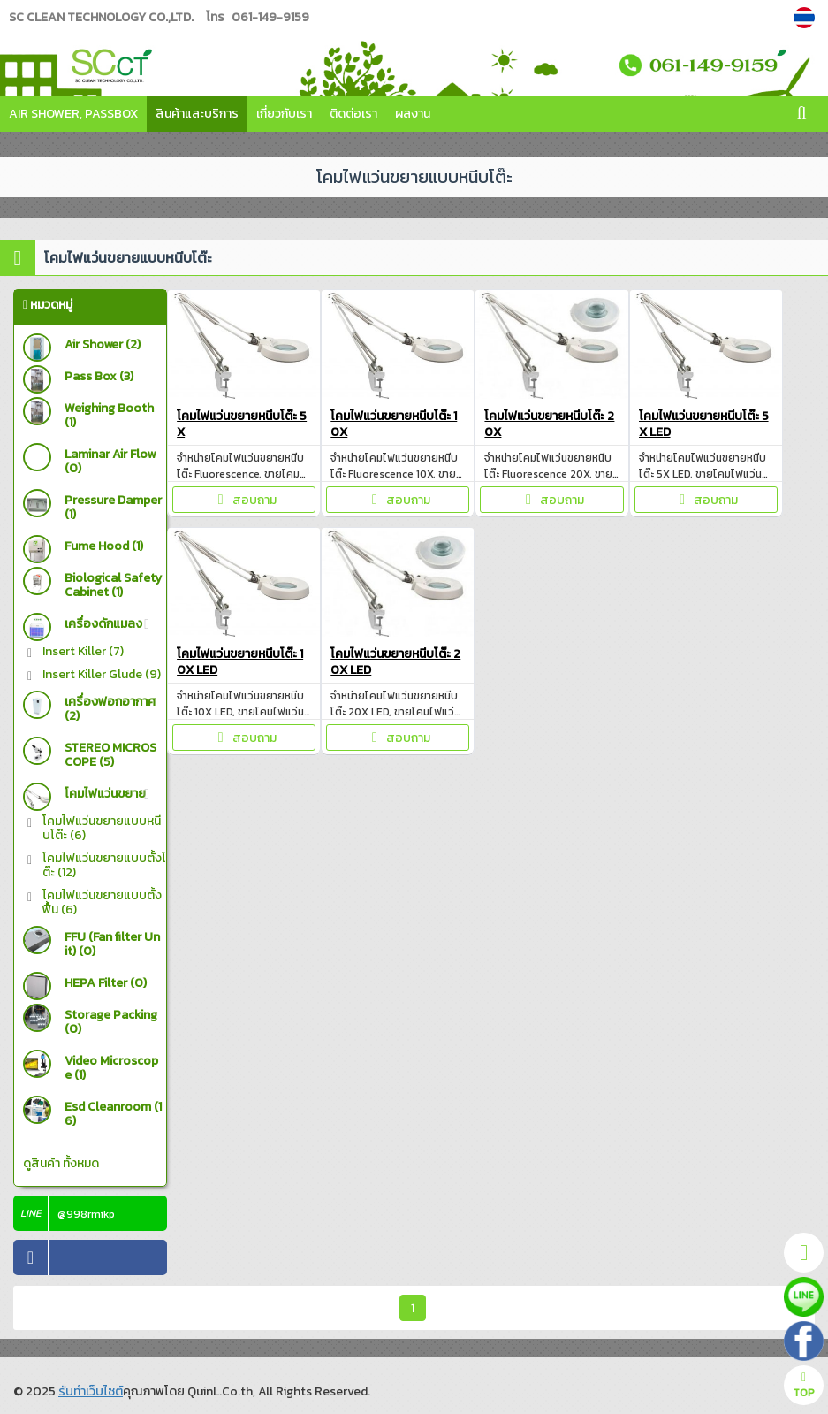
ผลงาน (412, 113)
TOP (804, 1386)
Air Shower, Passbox (73, 113)
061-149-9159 (270, 17)
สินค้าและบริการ (197, 113)
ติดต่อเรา (353, 113)
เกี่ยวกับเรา (284, 113)
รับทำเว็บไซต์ (90, 1391)
